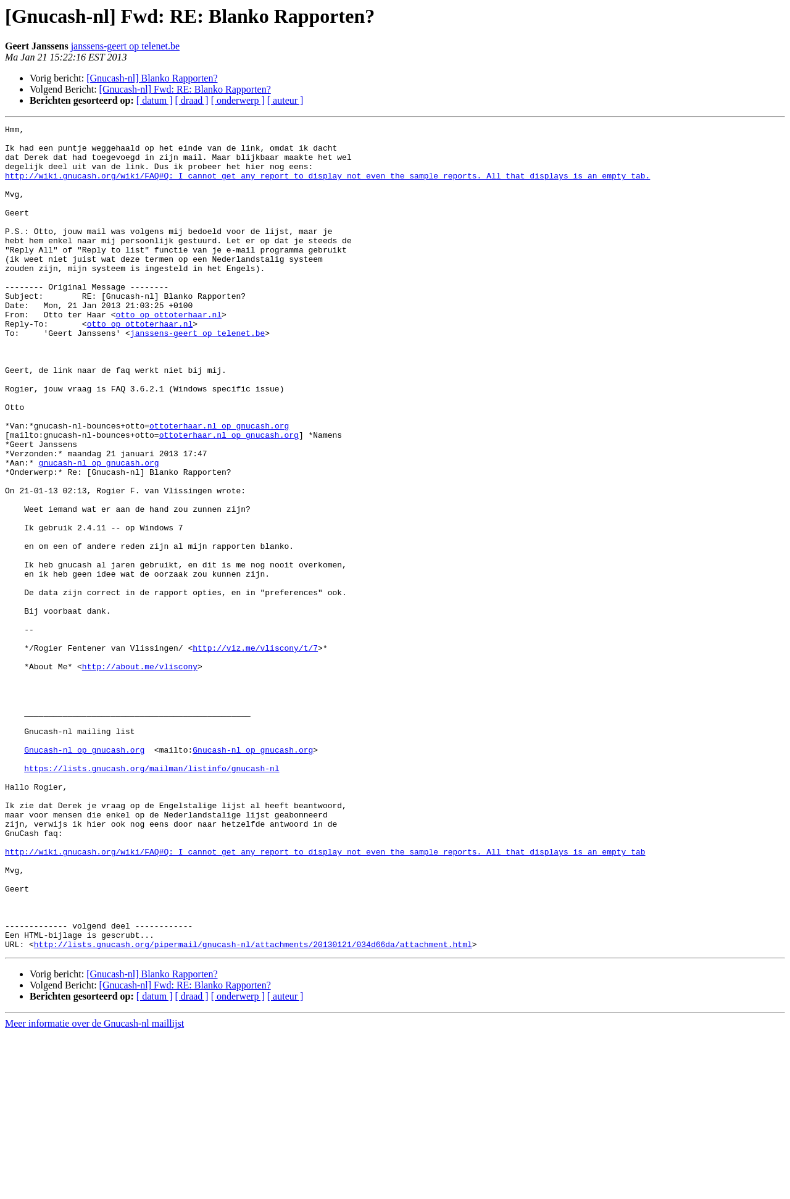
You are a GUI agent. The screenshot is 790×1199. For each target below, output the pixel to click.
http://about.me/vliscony (140, 775)
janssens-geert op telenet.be (125, 46)
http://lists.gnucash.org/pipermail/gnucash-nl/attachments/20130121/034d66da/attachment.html (253, 1108)
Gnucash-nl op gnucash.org (84, 875)
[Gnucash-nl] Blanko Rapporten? (151, 78)
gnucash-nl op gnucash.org (99, 531)
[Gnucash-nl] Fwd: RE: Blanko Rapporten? (185, 89)
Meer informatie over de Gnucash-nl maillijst (94, 1188)
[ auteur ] (285, 100)
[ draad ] (192, 100)
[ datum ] (154, 100)
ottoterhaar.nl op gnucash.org (219, 486)
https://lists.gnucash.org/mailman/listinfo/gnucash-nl (151, 897)
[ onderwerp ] (238, 100)
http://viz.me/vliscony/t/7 (255, 753)
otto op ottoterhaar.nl (168, 353)
